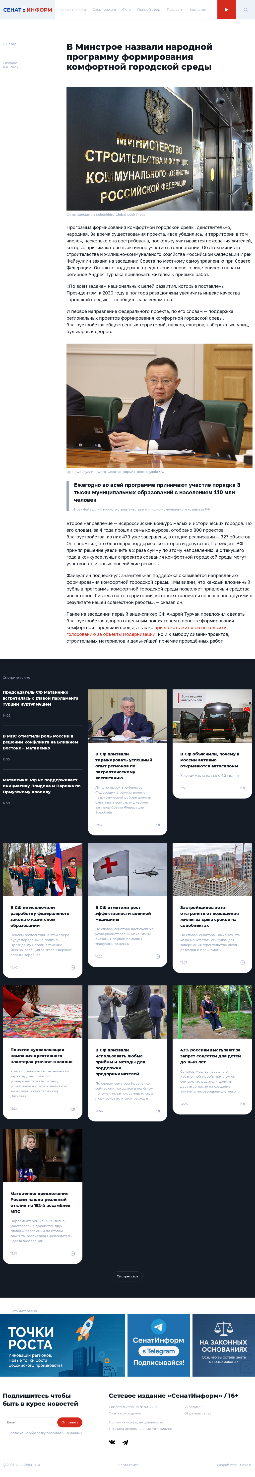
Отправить (70, 1422)
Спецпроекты (104, 9)
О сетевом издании (125, 1413)
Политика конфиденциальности (136, 1422)
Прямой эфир (148, 9)
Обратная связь (197, 1413)
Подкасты (175, 9)
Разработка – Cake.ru (235, 1465)
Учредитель (194, 1407)
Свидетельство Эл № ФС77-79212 (136, 1407)
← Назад (9, 44)
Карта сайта (128, 1465)
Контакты (198, 9)
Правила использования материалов (140, 1429)
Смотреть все (127, 1276)
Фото (126, 9)
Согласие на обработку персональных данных (45, 1433)
